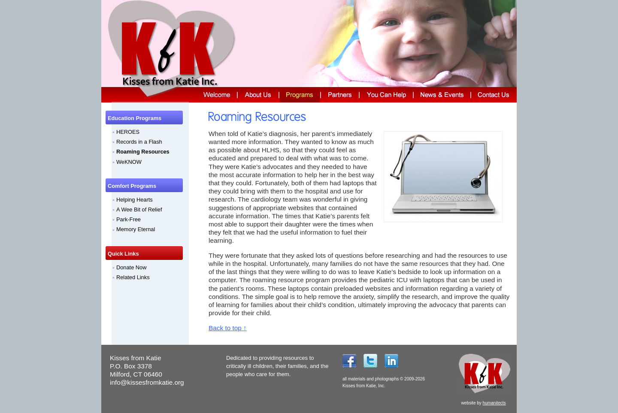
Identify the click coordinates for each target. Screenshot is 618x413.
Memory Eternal (135, 229)
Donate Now (131, 267)
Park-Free (128, 219)
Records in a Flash (139, 142)
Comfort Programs (132, 186)
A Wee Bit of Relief (139, 209)
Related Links (133, 277)
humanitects (494, 403)
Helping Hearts (134, 199)
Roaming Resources (143, 151)
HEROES (127, 132)
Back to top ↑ (228, 328)
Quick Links (123, 253)
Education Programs (134, 118)
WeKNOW (129, 162)
